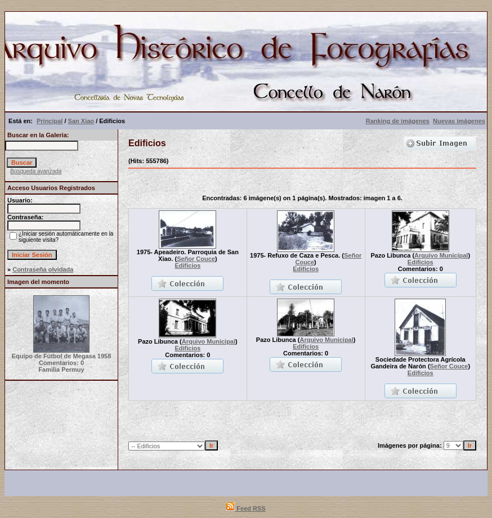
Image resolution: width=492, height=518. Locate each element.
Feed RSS (245, 508)
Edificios (187, 265)
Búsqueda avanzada (35, 171)
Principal (49, 121)
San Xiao (81, 121)
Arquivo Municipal (441, 255)
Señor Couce (196, 258)
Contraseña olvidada (42, 269)
